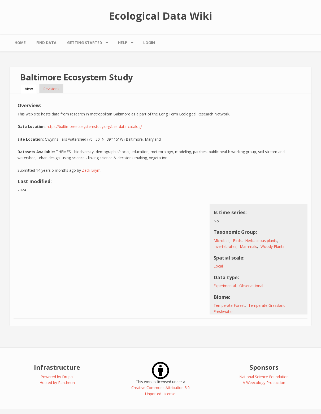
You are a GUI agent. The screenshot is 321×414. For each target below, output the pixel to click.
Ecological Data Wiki (160, 16)
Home (20, 42)
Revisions (51, 88)
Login (149, 42)
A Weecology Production (264, 382)
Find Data (46, 42)
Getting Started (84, 42)
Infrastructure (57, 367)
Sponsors (264, 367)
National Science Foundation (264, 376)
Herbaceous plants (261, 240)
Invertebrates (225, 246)
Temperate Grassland (266, 305)
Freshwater (223, 311)
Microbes (221, 240)
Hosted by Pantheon (57, 382)
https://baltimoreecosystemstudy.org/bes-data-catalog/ (94, 126)
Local (218, 266)
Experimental (225, 285)
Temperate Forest (229, 305)
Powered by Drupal (57, 376)
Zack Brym (91, 170)
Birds (237, 240)
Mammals (248, 246)
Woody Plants (272, 246)
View (31, 88)
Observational (251, 285)
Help (122, 42)
